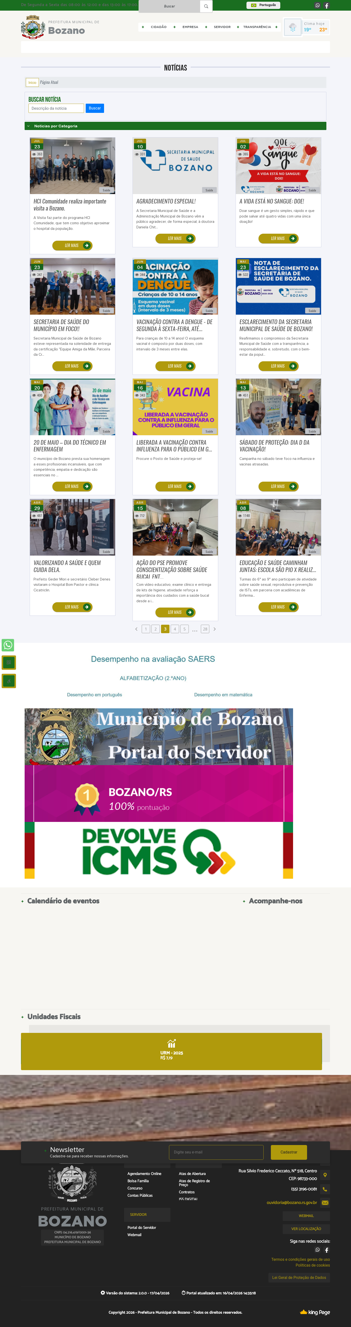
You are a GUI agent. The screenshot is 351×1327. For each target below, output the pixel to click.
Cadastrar (289, 1152)
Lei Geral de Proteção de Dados (299, 1277)
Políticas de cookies (313, 1265)
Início (32, 82)
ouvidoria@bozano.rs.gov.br (292, 1202)
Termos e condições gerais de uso (300, 1259)
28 (205, 629)
